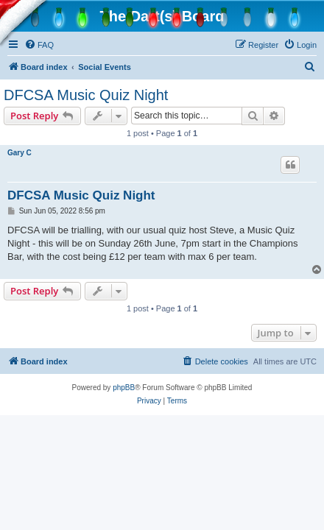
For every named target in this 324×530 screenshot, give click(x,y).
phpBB (124, 388)
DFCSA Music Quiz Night (86, 95)
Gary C (19, 153)
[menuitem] (39, 45)
